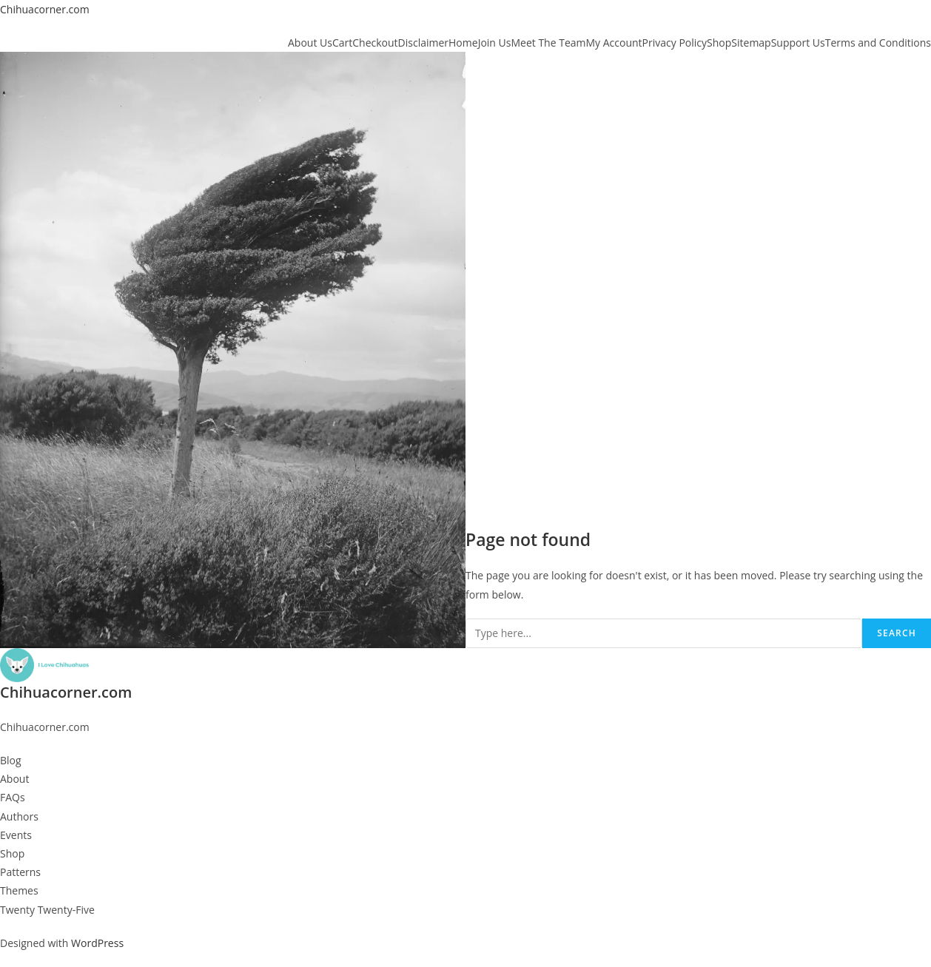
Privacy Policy (674, 43)
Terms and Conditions (878, 43)
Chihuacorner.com (45, 9)
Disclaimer (423, 43)
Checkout (374, 43)
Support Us (798, 43)
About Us (310, 43)
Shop (719, 43)
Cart (342, 43)
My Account (614, 43)
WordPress (97, 943)
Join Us (494, 43)
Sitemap (750, 43)
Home (463, 43)
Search (896, 633)
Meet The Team (548, 43)
